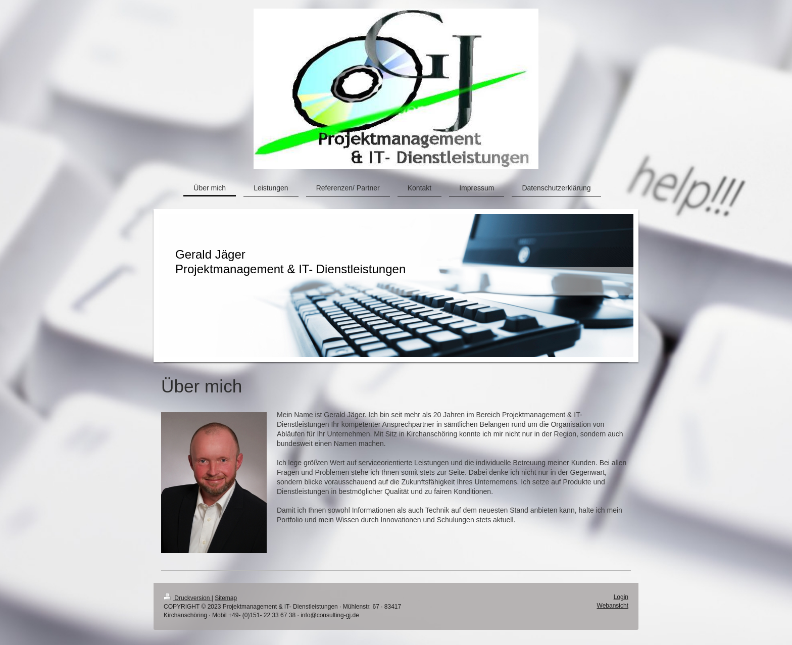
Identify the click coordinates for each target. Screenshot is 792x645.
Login (621, 597)
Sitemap (226, 598)
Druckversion (188, 598)
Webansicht (612, 605)
